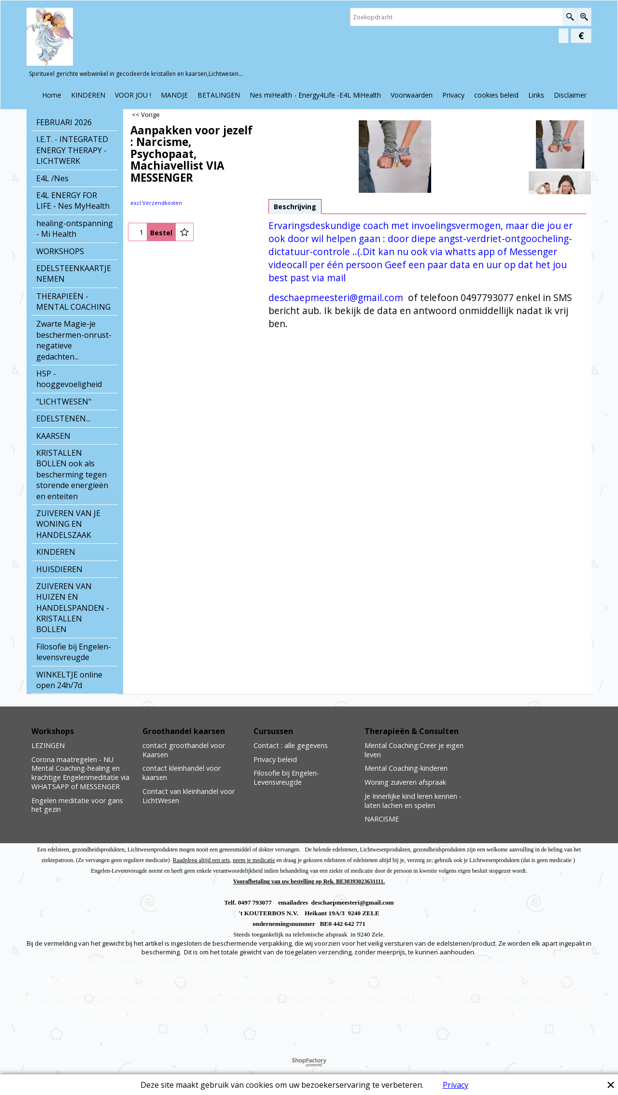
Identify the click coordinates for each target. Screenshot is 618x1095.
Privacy (455, 1085)
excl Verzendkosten (156, 202)
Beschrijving (295, 206)
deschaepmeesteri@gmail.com (335, 297)
